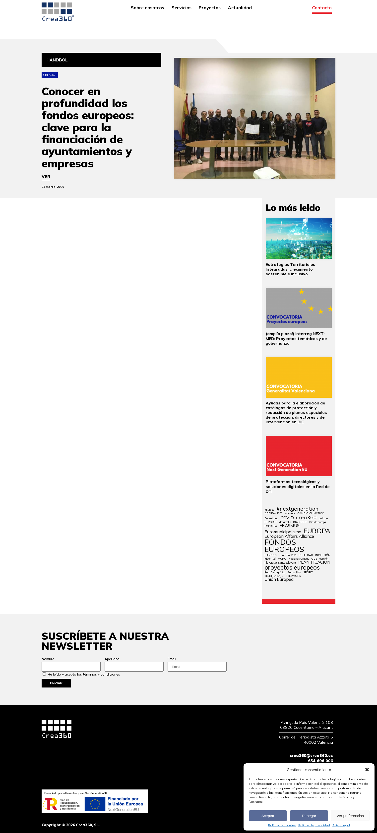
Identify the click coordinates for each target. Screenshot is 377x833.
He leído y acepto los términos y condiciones (84, 674)
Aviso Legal (341, 825)
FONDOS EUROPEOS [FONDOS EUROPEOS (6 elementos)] (284, 546)
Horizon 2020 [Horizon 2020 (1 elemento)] (288, 555)
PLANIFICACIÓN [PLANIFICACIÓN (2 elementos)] (314, 562)
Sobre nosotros (147, 7)
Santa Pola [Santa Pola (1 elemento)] (294, 572)
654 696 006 (320, 760)
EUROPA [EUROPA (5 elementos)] (317, 531)
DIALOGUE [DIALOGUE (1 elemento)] (300, 522)
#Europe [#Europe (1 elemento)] (269, 509)
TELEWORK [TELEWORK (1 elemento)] (293, 576)
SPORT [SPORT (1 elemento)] (308, 572)
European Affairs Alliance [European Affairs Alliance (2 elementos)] (289, 536)
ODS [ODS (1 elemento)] (314, 558)
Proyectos (210, 7)
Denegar (309, 816)
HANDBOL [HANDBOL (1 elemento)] (271, 555)
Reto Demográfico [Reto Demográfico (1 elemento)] (274, 572)
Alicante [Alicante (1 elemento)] (290, 513)
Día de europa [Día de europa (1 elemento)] (317, 522)
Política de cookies (282, 825)
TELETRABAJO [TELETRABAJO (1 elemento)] (274, 576)
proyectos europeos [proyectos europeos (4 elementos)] (292, 567)
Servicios (181, 7)
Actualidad (240, 7)
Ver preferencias (350, 816)
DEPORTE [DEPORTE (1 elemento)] (270, 522)
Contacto (322, 7)
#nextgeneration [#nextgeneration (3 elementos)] (297, 508)
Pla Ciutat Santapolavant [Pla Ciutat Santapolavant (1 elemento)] (280, 562)
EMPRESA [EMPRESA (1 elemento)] (270, 526)
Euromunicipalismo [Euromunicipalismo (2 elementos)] (282, 532)
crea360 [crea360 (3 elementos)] (306, 517)
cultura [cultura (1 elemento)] (323, 518)
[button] (367, 769)
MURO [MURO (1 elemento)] (282, 558)
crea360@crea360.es (311, 755)
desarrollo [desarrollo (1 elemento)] (285, 522)
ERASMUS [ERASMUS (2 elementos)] (289, 526)
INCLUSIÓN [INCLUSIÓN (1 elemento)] (322, 555)
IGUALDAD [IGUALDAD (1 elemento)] (306, 555)
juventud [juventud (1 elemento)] (270, 558)
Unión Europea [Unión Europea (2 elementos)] (279, 579)
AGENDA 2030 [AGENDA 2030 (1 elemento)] (273, 513)
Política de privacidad (314, 825)
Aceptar (267, 816)
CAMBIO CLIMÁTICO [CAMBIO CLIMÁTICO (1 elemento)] (310, 513)
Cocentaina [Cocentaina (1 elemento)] (271, 518)
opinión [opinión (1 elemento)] (323, 558)
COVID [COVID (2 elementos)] (287, 518)
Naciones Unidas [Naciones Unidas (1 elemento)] (299, 558)
